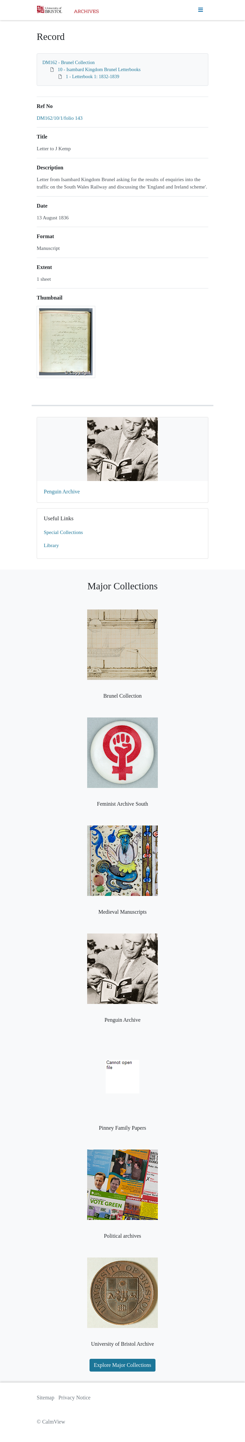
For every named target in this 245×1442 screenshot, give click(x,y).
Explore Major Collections (122, 1365)
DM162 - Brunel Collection (68, 62)
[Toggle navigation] (200, 10)
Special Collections (63, 532)
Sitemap (45, 1397)
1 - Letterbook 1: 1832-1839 (92, 76)
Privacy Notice (74, 1397)
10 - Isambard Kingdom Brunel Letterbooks (99, 69)
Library (51, 545)
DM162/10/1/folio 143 (59, 118)
